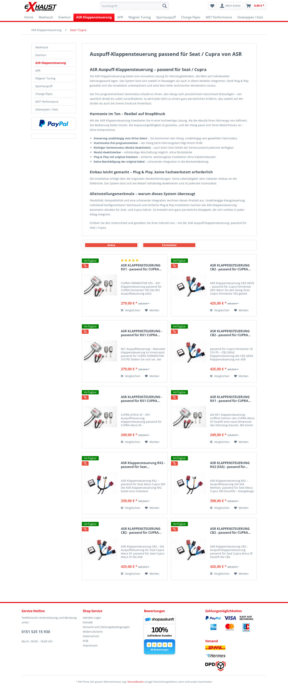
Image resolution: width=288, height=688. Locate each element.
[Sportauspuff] (166, 17)
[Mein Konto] (230, 6)
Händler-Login (92, 617)
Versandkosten (135, 681)
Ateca (111, 245)
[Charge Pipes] (190, 17)
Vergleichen (130, 310)
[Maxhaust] (46, 17)
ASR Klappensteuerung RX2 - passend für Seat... (143, 465)
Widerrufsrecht (93, 631)
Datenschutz (91, 636)
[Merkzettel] (212, 6)
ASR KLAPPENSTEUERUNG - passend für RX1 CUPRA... (141, 333)
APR (37, 70)
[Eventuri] (64, 17)
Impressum (90, 645)
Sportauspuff (43, 86)
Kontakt (88, 622)
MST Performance (46, 101)
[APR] (120, 17)
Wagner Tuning (45, 78)
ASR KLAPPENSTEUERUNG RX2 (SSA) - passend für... (230, 465)
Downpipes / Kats (46, 109)
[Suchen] (165, 6)
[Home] (29, 17)
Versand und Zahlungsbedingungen (106, 627)
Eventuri (40, 55)
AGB (85, 641)
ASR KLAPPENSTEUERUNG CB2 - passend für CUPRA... (230, 267)
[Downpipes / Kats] (250, 17)
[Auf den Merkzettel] (152, 310)
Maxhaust (41, 47)
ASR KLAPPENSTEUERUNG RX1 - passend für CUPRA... (141, 267)
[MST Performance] (219, 17)
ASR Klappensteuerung (50, 63)
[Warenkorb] (255, 6)
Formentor (169, 245)
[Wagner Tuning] (140, 17)
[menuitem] (134, 6)
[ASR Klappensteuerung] (93, 17)
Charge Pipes (43, 94)
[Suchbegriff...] (134, 6)
